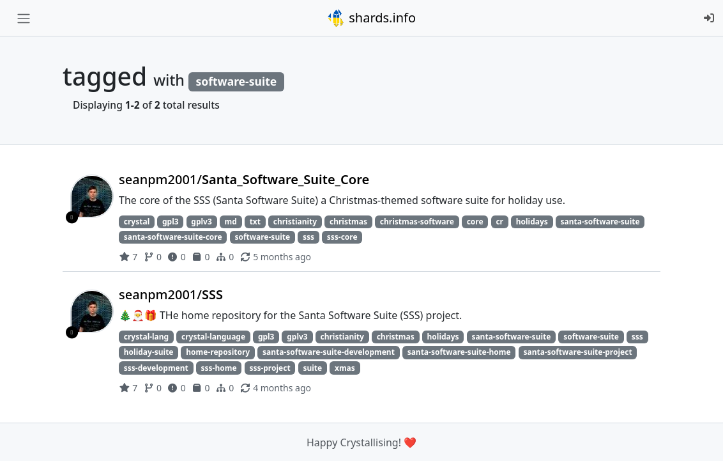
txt (255, 221)
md (231, 221)
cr (499, 221)
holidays (532, 221)
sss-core (342, 236)
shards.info (371, 17)
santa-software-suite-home (459, 352)
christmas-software (417, 221)
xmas (345, 368)
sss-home (219, 368)
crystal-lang (146, 336)
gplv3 (201, 221)
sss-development (156, 368)
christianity (295, 221)
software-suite (262, 236)
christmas (348, 221)
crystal (136, 221)
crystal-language (213, 336)
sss (308, 236)
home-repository (218, 352)
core (475, 221)
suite (312, 368)
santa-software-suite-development (329, 352)
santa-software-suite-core (173, 236)
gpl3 (170, 221)
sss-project (269, 368)
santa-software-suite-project (577, 352)
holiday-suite (149, 352)
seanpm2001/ (244, 179)
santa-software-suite (600, 221)
